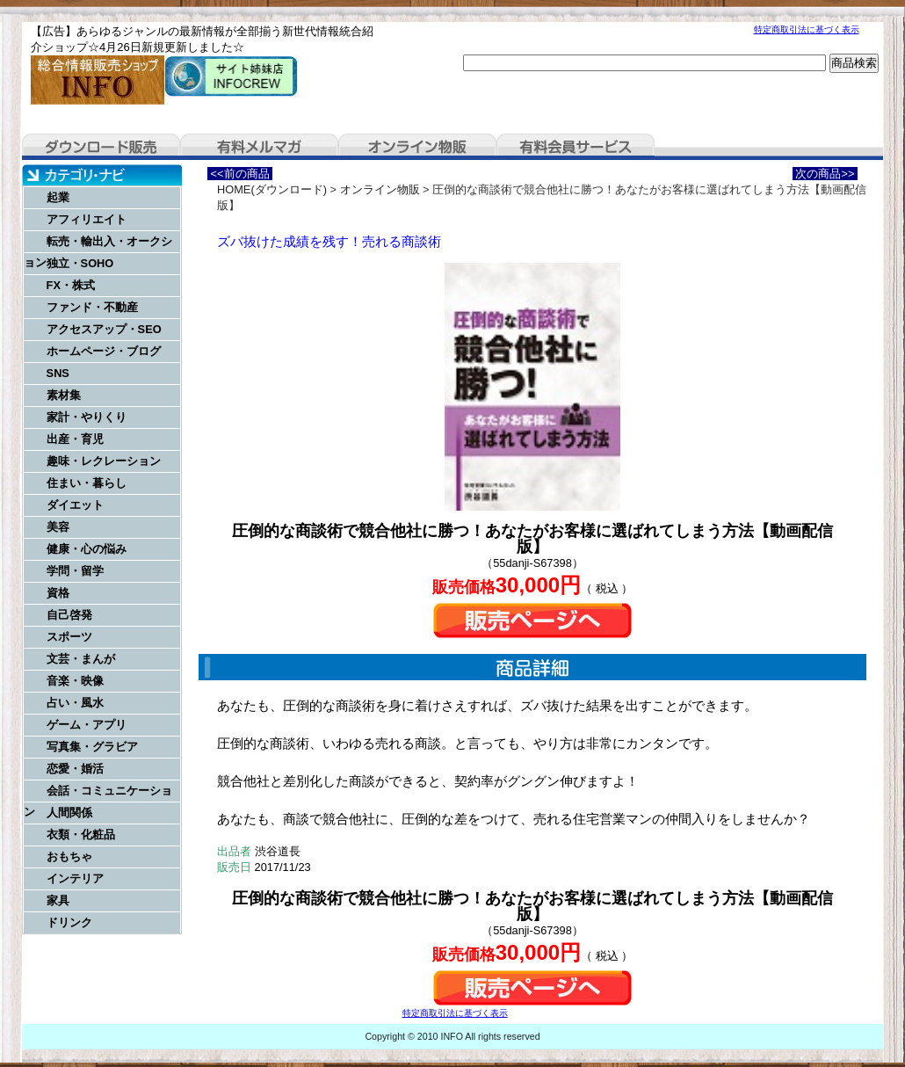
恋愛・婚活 (75, 768)
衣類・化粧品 (81, 834)
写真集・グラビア (92, 746)
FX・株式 (71, 285)
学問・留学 (75, 570)
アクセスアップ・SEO (104, 329)
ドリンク (69, 922)
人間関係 (69, 812)
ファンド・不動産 (92, 307)
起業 (58, 197)
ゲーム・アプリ (87, 724)
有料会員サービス (575, 147)
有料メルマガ (259, 147)
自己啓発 (69, 614)
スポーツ (69, 636)
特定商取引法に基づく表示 (806, 29)
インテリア (75, 878)
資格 (58, 592)
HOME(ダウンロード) (272, 189)
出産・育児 (75, 439)
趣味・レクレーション (104, 461)
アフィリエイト (87, 219)
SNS (58, 373)
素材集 (64, 395)
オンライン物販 (417, 147)
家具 (58, 900)
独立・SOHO (80, 263)
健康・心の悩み (87, 548)
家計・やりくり (87, 417)
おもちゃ (69, 856)
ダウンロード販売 (101, 147)
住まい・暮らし (87, 483)
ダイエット (75, 505)
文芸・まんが (81, 658)
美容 (58, 527)
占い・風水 (75, 702)
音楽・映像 (75, 680)
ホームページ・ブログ (104, 351)
